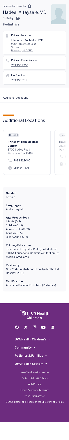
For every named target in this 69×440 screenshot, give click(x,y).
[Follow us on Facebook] (17, 327)
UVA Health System (31, 363)
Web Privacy (34, 384)
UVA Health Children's (33, 339)
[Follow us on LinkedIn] (52, 327)
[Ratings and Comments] (18, 18)
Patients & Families (31, 355)
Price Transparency (34, 396)
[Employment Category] (29, 6)
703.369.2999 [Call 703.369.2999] (19, 65)
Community (26, 347)
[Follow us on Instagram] (34, 327)
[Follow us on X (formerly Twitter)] (26, 327)
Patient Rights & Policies (34, 378)
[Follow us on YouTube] (43, 327)
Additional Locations (15, 97)
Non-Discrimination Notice (35, 372)
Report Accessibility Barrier (34, 390)
